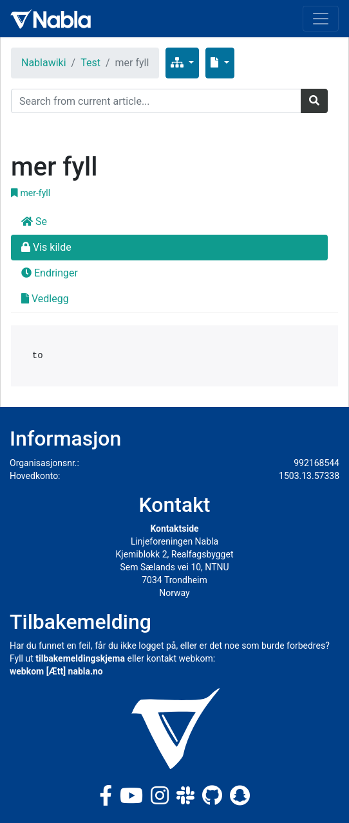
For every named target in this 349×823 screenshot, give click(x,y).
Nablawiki (43, 63)
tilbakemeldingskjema (80, 658)
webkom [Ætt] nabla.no (56, 671)
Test (90, 63)
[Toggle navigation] (321, 19)
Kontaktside (174, 528)
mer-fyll (30, 193)
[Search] (156, 101)
